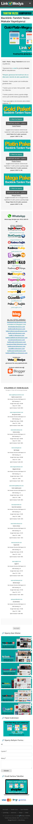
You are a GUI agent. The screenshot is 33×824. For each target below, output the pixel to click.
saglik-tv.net (16, 259)
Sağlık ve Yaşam (8, 691)
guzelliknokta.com (16, 301)
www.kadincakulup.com (16, 430)
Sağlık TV (5, 705)
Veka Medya (21, 820)
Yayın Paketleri (24, 809)
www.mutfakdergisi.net (16, 580)
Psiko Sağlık (6, 639)
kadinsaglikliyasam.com (16, 245)
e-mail (14, 68)
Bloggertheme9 (12, 820)
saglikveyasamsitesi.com (16, 232)
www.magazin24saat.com (16, 466)
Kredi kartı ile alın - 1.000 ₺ (16, 123)
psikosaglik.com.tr (16, 307)
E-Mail (26, 812)
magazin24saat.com (16, 295)
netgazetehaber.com (16, 240)
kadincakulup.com (16, 251)
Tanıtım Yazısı (14, 809)
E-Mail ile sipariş (16, 119)
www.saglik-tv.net (16, 561)
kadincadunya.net (16, 271)
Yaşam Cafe (6, 665)
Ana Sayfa (16, 628)
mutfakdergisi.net (16, 289)
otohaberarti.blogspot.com (16, 324)
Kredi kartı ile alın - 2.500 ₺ (16, 158)
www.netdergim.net (16, 447)
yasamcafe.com (16, 283)
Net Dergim (6, 678)
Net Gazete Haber (8, 652)
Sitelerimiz (13, 812)
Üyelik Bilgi (5, 812)
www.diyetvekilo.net (16, 504)
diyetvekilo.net (16, 266)
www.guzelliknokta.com (16, 599)
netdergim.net (16, 277)
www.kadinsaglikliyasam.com (16, 485)
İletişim (21, 812)
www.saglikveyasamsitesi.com (16, 394)
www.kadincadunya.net (16, 523)
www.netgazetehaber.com (16, 412)
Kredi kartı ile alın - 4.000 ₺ (16, 192)
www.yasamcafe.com (16, 542)
